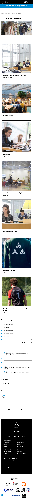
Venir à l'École (6, 453)
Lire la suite (6, 79)
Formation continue (20, 442)
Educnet (5, 446)
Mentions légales (7, 467)
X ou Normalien (8, 115)
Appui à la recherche (7, 451)
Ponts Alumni (19, 451)
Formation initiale (6, 383)
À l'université (7, 154)
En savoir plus (16, 411)
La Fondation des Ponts (21, 453)
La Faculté (19, 444)
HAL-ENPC (6, 444)
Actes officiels (6, 442)
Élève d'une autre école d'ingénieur (14, 193)
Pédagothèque (19, 448)
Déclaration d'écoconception (9, 462)
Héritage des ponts (20, 446)
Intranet (5, 455)
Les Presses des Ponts (8, 449)
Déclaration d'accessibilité (9, 460)
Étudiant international (10, 231)
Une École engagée (7, 448)
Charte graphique (20, 449)
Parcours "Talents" (9, 270)
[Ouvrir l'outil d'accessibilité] (2, 495)
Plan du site (6, 469)
